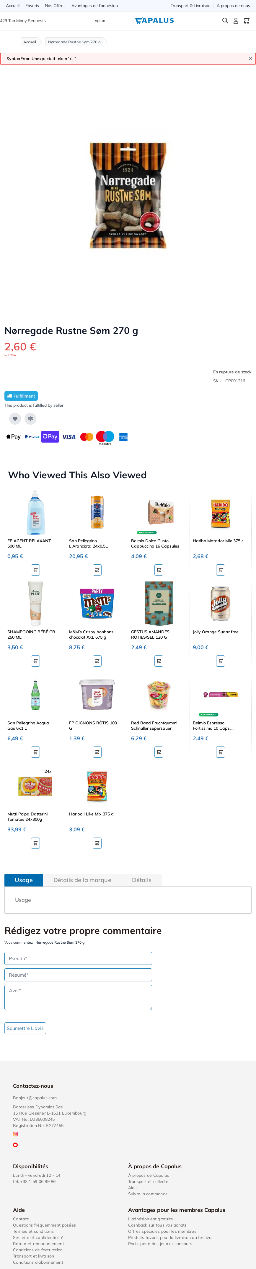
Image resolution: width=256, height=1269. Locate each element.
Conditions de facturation (38, 1249)
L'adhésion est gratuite (150, 1219)
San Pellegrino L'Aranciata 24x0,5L (88, 543)
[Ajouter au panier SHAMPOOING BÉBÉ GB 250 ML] (35, 661)
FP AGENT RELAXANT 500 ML (29, 543)
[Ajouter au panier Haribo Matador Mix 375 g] (220, 570)
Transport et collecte (148, 1181)
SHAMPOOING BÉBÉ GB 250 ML (31, 634)
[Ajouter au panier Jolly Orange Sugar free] (220, 661)
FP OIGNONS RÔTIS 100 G (93, 725)
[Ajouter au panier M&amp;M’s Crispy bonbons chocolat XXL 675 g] (97, 661)
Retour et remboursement (38, 1243)
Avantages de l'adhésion (94, 5)
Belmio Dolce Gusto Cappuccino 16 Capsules (155, 543)
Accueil (12, 5)
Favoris (32, 5)
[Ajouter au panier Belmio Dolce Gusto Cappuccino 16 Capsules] (158, 570)
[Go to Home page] (154, 20)
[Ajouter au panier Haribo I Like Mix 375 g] (97, 843)
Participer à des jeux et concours (160, 1243)
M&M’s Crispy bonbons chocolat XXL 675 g (91, 634)
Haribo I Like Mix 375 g (91, 814)
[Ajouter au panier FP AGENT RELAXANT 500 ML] (35, 570)
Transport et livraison (33, 1256)
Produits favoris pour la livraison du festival (170, 1237)
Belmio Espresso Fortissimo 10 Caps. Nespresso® (212, 725)
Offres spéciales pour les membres (162, 1231)
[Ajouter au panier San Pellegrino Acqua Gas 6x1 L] (35, 752)
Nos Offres (55, 5)
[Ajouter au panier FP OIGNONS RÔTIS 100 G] (97, 752)
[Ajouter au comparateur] (30, 419)
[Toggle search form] (225, 20)
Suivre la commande (148, 1194)
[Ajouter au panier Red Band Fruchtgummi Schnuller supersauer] (158, 752)
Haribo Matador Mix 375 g (218, 540)
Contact (21, 1219)
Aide (132, 1187)
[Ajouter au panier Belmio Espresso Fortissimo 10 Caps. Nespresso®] (220, 752)
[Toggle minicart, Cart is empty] (246, 20)
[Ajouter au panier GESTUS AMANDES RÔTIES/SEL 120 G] (158, 661)
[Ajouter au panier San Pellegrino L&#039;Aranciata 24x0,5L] (97, 570)
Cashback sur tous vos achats (157, 1225)
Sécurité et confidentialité (38, 1237)
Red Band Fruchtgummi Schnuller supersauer (154, 725)
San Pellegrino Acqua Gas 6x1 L (28, 725)
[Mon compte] (236, 20)
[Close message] (250, 58)
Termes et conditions (33, 1231)
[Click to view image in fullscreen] (128, 193)
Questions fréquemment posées (44, 1225)
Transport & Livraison (191, 5)
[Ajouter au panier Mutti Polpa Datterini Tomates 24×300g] (35, 843)
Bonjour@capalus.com (35, 1097)
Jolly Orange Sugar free (216, 631)
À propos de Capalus (148, 1175)
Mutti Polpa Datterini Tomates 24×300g (27, 816)
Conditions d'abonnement (38, 1262)
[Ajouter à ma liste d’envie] (15, 419)
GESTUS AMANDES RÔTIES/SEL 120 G (150, 634)
